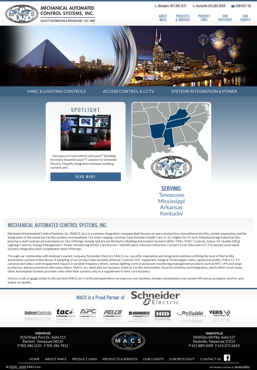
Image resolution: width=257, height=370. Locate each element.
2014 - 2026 (17, 367)
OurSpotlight (225, 18)
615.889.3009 (216, 5)
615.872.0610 (229, 345)
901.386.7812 (57, 345)
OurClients (245, 18)
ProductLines (204, 18)
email (34, 278)
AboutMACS (163, 18)
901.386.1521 (178, 5)
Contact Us (241, 5)
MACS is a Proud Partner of (128, 297)
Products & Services (182, 18)
